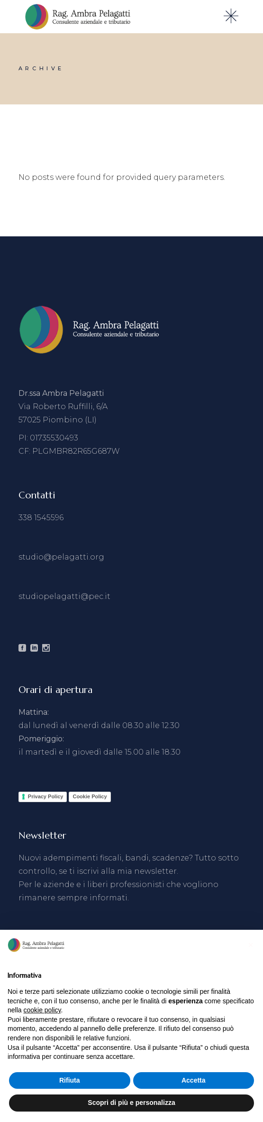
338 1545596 (40, 517)
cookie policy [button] (42, 1010)
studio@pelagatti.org (61, 556)
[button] (250, 945)
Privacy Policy (45, 796)
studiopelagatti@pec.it (64, 596)
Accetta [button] (193, 1080)
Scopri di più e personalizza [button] (131, 1102)
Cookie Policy (90, 796)
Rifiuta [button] (69, 1080)
